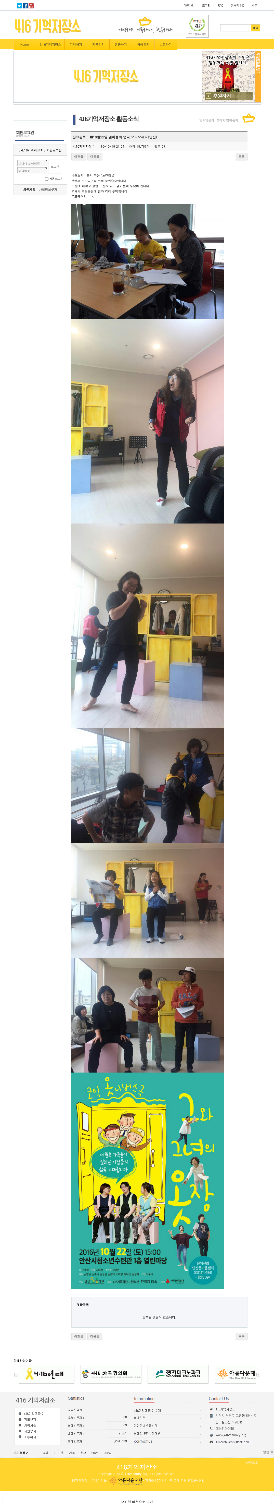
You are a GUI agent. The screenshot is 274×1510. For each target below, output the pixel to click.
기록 (72, 1452)
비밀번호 (24, 171)
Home (24, 44)
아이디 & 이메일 (29, 163)
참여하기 (143, 44)
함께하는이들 (23, 1360)
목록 (242, 156)
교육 (46, 1452)
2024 (107, 1452)
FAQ (220, 5)
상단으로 (252, 1462)
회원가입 (188, 5)
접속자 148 (237, 5)
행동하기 (121, 44)
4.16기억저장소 (50, 44)
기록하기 (98, 44)
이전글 (78, 156)
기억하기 (76, 44)
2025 (95, 1452)
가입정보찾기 (48, 189)
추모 (83, 1452)
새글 (254, 5)
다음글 (94, 156)
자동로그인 (55, 179)
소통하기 (166, 44)
